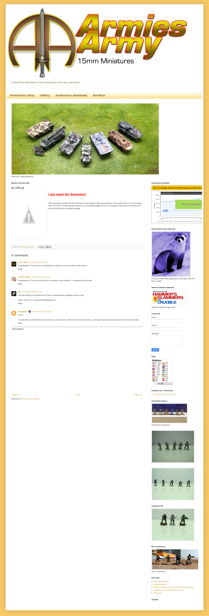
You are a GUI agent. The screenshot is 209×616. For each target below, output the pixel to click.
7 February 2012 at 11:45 (41, 277)
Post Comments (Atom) (30, 399)
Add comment (17, 329)
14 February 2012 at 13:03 (32, 292)
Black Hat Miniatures (161, 582)
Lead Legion (23, 262)
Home (77, 395)
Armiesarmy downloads (71, 95)
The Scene (158, 593)
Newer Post (16, 395)
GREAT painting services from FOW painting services (173, 587)
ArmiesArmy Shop (22, 95)
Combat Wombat (160, 585)
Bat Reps (99, 95)
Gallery (45, 95)
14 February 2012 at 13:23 (42, 312)
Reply (20, 269)
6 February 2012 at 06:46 (38, 262)
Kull (19, 292)
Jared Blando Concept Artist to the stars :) (169, 590)
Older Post (138, 395)
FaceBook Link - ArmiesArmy (164, 394)
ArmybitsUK (23, 312)
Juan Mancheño (24, 277)
